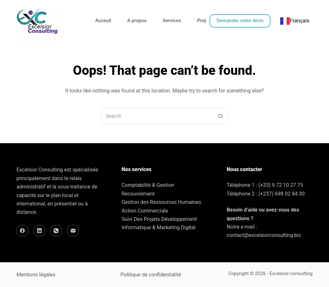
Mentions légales (35, 275)
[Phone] (56, 231)
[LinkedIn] (39, 231)
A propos (137, 20)
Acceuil (103, 20)
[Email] (73, 231)
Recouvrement (138, 194)
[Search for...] (156, 116)
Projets (205, 20)
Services (172, 20)
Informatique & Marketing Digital (158, 227)
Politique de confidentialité (150, 275)
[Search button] (221, 116)
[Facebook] (22, 231)
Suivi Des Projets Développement (159, 219)
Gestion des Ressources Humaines (161, 202)
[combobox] (295, 21)
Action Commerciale (144, 211)
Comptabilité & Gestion (147, 185)
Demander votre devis (240, 20)
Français (294, 21)
